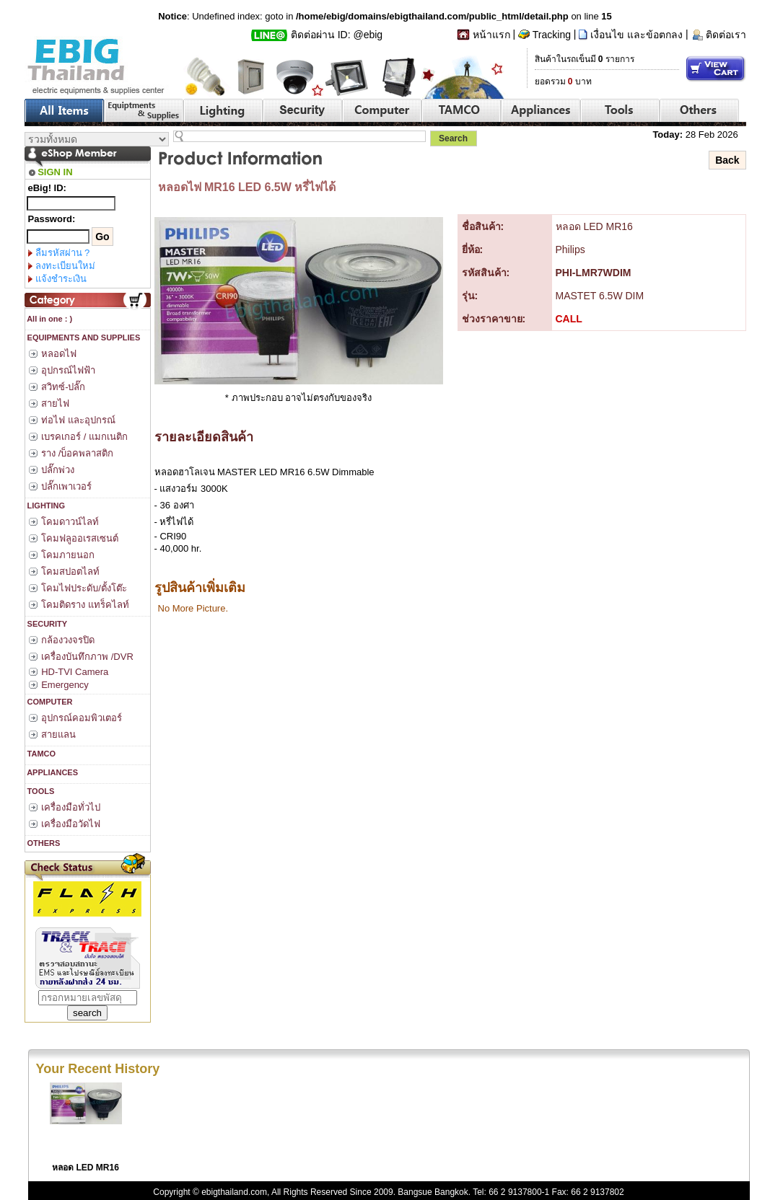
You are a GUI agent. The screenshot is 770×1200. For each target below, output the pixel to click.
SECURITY (46, 623)
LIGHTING (45, 505)
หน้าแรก (491, 34)
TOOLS (40, 791)
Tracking (552, 34)
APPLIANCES (52, 772)
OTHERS (43, 843)
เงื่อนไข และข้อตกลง (636, 34)
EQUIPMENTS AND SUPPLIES (83, 337)
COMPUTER (49, 701)
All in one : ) (49, 318)
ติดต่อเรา (726, 34)
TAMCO (40, 753)
